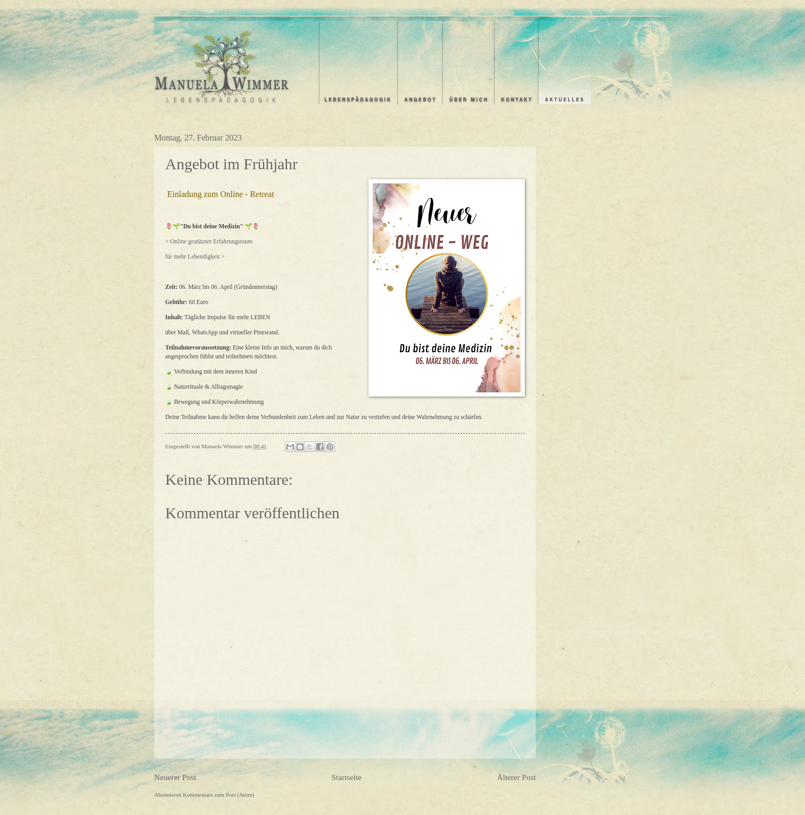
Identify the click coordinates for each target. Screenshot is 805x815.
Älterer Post (516, 777)
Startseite (346, 777)
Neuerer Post (175, 777)
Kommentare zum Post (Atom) (218, 794)
